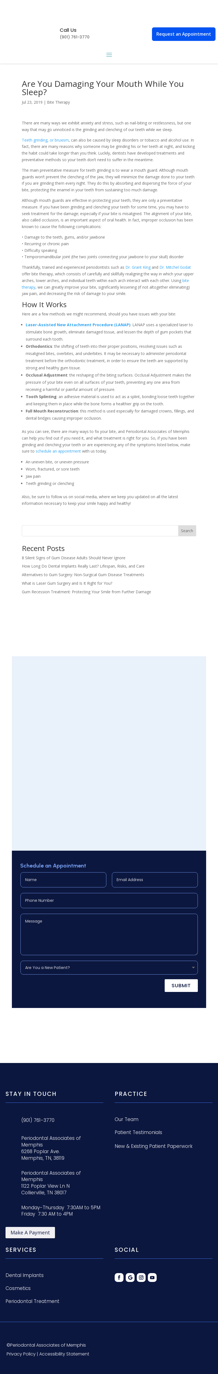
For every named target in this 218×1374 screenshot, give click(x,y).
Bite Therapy (58, 102)
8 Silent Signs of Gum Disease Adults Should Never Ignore (73, 557)
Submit (181, 985)
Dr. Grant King (138, 267)
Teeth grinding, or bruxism (45, 140)
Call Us (68, 30)
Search (187, 530)
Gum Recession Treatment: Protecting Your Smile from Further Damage (86, 591)
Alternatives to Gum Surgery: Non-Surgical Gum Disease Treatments (83, 574)
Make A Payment (30, 1232)
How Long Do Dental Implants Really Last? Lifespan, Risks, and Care (83, 566)
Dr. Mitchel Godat (175, 267)
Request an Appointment (183, 34)
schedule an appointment (58, 451)
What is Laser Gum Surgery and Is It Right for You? (67, 583)
